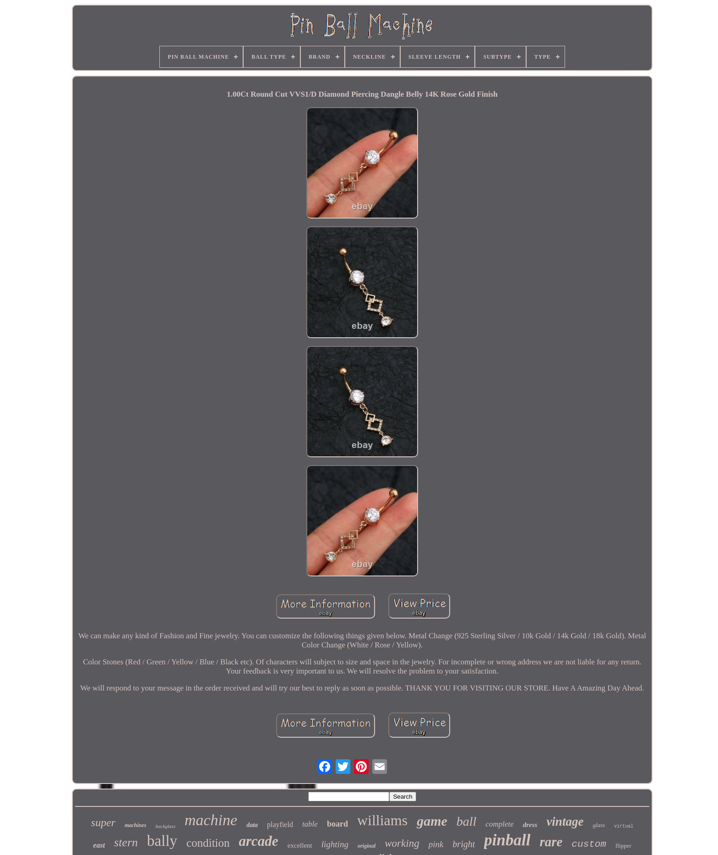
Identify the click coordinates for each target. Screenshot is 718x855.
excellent (300, 845)
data (252, 825)
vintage (564, 821)
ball (467, 821)
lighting (334, 844)
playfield (280, 824)
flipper (623, 845)
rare (550, 841)
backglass (165, 826)
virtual (623, 826)
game (432, 820)
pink (436, 844)
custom (588, 844)
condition (207, 843)
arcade (258, 841)
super (103, 822)
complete (499, 824)
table (310, 824)
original (366, 846)
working (402, 843)
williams (382, 820)
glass (599, 825)
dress (530, 824)
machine (211, 819)
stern (126, 842)
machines (135, 825)
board (337, 823)
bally (162, 841)
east (99, 845)
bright (463, 844)
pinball (507, 840)
